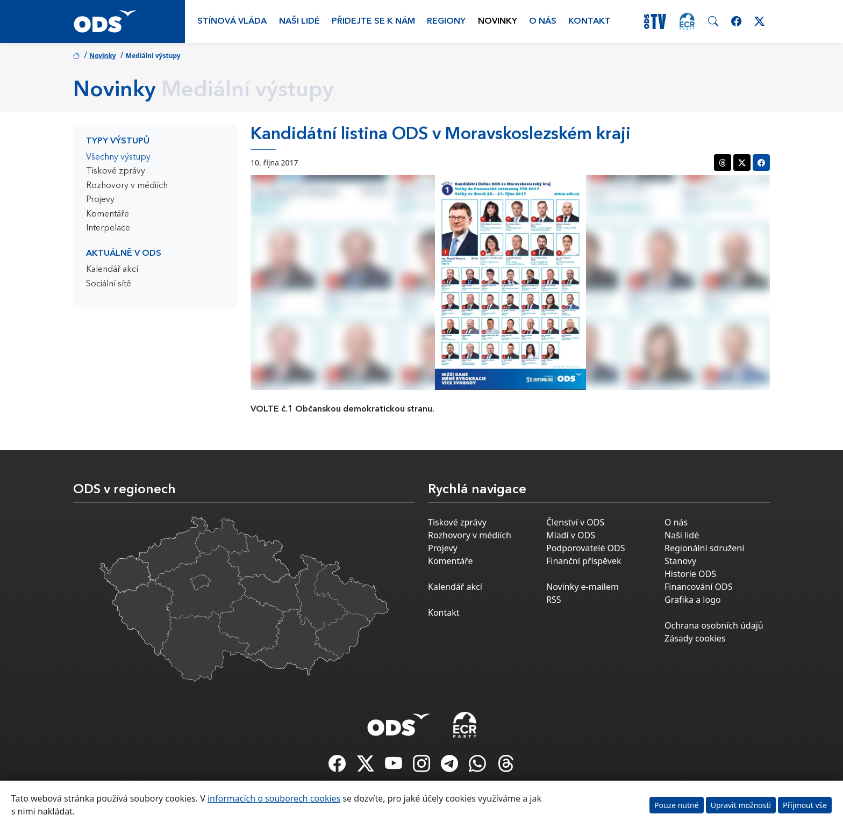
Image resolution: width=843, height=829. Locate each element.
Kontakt (589, 21)
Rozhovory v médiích (127, 186)
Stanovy (680, 561)
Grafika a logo (693, 599)
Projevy (100, 200)
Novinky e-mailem (582, 587)
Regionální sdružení (704, 548)
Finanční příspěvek (583, 561)
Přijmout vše (805, 805)
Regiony (446, 21)
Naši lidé (299, 21)
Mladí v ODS (570, 535)
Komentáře (107, 214)
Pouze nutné (676, 805)
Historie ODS (690, 574)
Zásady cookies (695, 638)
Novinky (497, 21)
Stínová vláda (232, 21)
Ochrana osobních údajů (714, 625)
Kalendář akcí (112, 269)
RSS (553, 599)
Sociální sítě (108, 284)
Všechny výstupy (118, 157)
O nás (542, 21)
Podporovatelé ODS (585, 548)
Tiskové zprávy (115, 171)
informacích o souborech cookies (274, 798)
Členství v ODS (575, 522)
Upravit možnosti (741, 805)
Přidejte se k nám (373, 21)
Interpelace (108, 228)
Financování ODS (698, 587)
